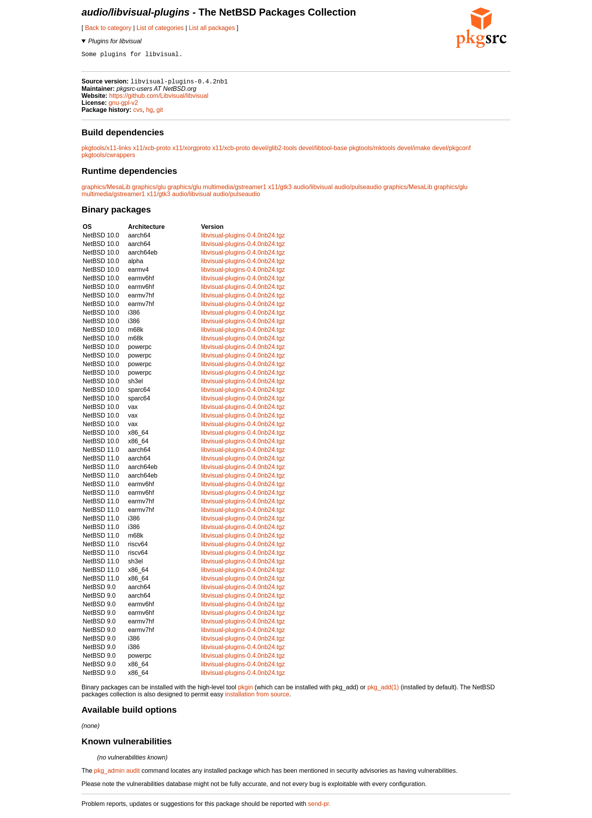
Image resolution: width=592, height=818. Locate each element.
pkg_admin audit (117, 775)
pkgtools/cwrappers (108, 159)
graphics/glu (149, 191)
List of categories (160, 28)
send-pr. (319, 808)
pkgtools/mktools (372, 152)
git (159, 114)
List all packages (212, 28)
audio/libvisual (313, 191)
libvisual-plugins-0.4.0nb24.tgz (243, 239)
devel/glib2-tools (274, 152)
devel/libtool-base (323, 152)
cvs (138, 114)
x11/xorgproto (191, 152)
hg (149, 114)
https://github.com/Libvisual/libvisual (158, 100)
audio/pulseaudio (357, 191)
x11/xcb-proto (152, 152)
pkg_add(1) (383, 691)
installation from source (257, 698)
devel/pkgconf (451, 152)
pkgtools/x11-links (106, 152)
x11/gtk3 (280, 191)
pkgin (245, 691)
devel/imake (413, 152)
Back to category (108, 28)
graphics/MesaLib (106, 191)
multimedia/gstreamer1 (234, 191)
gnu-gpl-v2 (123, 107)
